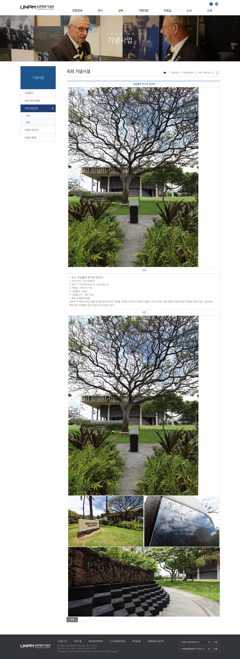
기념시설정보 (31, 108)
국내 (28, 115)
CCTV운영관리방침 (117, 641)
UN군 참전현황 (32, 100)
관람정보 (77, 10)
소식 (188, 10)
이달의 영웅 (30, 137)
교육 (120, 10)
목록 (72, 619)
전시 (100, 10)
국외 (28, 122)
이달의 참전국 (31, 130)
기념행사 (28, 93)
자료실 (167, 10)
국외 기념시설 (203, 73)
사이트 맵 (77, 641)
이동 (216, 642)
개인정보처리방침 (95, 641)
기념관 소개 (62, 641)
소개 (209, 10)
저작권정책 (136, 641)
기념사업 (143, 10)
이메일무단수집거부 (155, 641)
